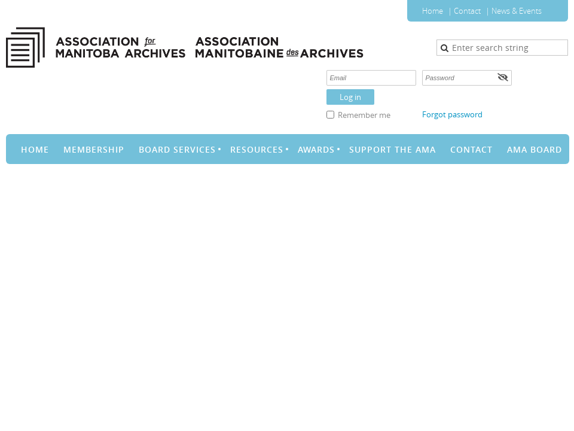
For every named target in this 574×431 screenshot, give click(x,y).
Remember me (364, 115)
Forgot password (452, 114)
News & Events (516, 10)
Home (432, 10)
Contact (467, 10)
